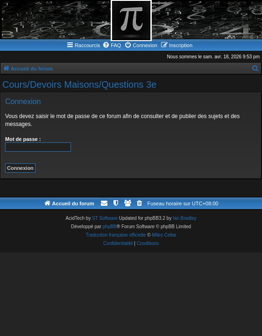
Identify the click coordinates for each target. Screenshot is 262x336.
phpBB (110, 226)
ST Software (105, 218)
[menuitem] (111, 45)
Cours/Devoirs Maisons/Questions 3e (79, 84)
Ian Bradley (185, 218)
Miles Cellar (164, 235)
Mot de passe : (23, 139)
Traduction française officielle (115, 235)
